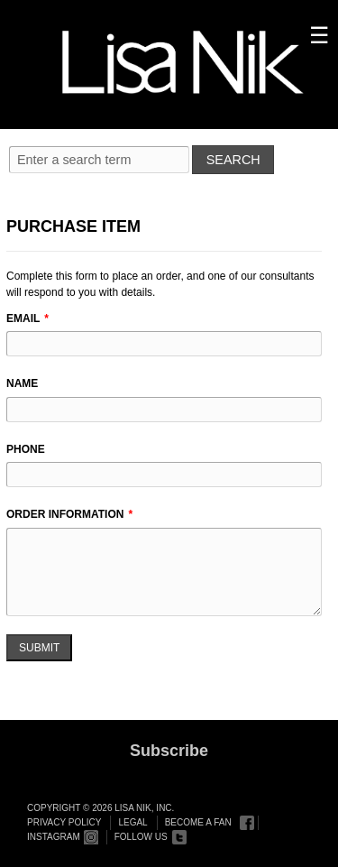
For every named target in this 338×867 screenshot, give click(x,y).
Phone (25, 449)
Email (23, 318)
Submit (39, 647)
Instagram (53, 837)
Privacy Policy (64, 822)
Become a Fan (198, 822)
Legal (132, 822)
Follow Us (141, 837)
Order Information (64, 514)
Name (22, 383)
